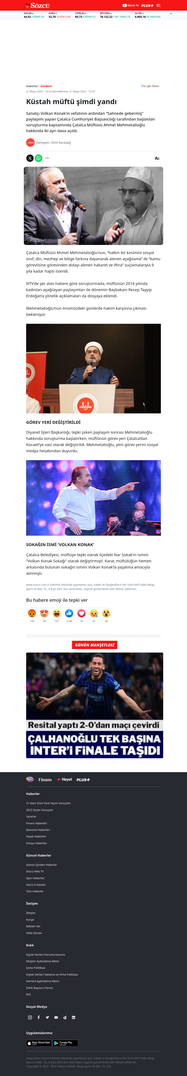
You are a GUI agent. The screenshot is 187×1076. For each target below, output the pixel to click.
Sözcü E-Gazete (35, 884)
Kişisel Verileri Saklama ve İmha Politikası (52, 974)
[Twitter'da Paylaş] (30, 158)
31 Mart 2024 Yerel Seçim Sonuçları (48, 803)
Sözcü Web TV (35, 871)
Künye (30, 919)
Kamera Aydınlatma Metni (42, 981)
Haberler (33, 794)
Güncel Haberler (38, 855)
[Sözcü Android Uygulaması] (65, 1043)
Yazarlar (31, 816)
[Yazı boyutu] (157, 158)
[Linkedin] (73, 1017)
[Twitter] (47, 1017)
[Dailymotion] (65, 1017)
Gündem (46, 86)
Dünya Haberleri (36, 843)
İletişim (32, 903)
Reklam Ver (33, 926)
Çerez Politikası (35, 968)
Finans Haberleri (36, 823)
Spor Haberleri (35, 878)
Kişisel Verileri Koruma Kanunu (45, 954)
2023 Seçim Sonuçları (39, 810)
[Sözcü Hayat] (64, 779)
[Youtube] (56, 1017)
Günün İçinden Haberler (41, 865)
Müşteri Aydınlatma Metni (42, 961)
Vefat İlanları (34, 933)
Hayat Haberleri (36, 836)
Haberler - (32, 86)
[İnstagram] (30, 1017)
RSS (28, 994)
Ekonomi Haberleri (38, 830)
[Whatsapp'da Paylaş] (38, 158)
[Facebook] (39, 1017)
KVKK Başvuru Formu (39, 988)
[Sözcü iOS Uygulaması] (39, 1043)
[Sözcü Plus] (83, 779)
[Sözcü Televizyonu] (30, 779)
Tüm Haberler (35, 891)
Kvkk (30, 945)
